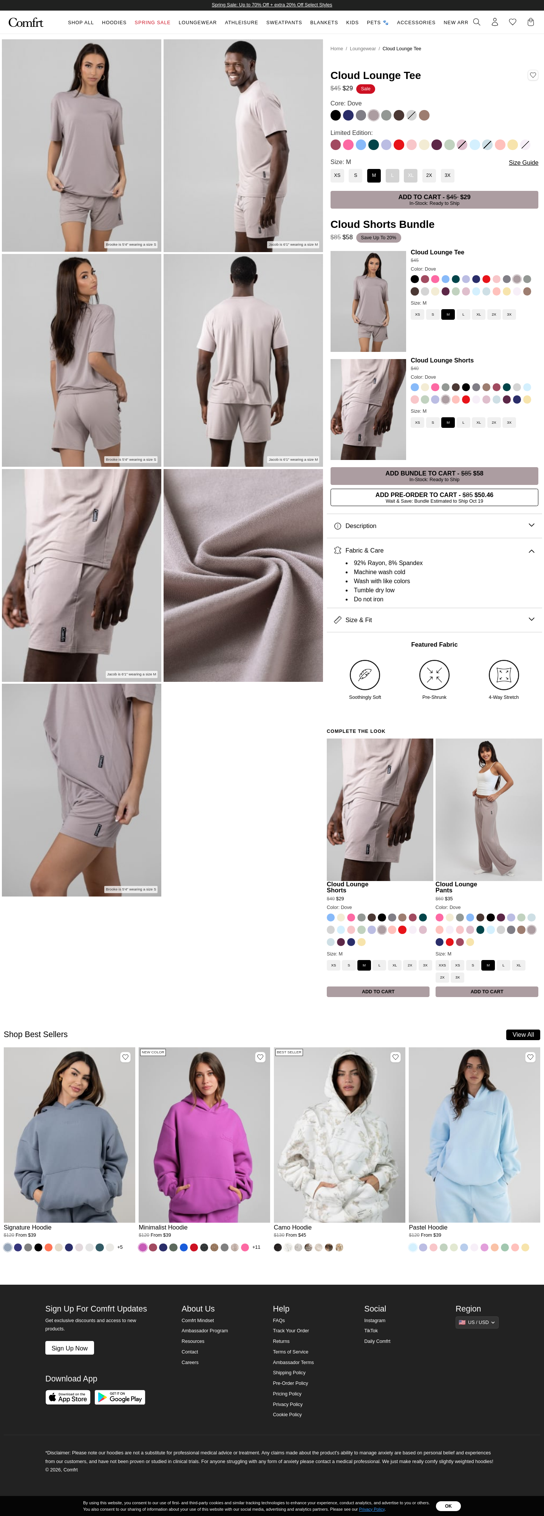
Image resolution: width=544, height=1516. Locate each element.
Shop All (81, 22)
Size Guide (523, 162)
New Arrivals (464, 22)
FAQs (279, 1320)
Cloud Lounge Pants (456, 887)
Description (434, 526)
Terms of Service (290, 1352)
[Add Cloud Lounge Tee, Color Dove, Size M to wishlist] (533, 75)
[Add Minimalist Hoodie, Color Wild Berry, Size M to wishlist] (260, 1057)
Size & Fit (434, 620)
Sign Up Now (69, 1348)
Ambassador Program (205, 1330)
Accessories (416, 22)
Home (337, 48)
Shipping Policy (289, 1372)
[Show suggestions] (477, 1322)
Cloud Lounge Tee (437, 252)
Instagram (374, 1320)
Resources (193, 1341)
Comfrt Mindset (198, 1320)
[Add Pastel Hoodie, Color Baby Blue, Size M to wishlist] (530, 1057)
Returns (281, 1341)
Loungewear (198, 22)
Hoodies (114, 22)
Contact (190, 1352)
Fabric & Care (434, 550)
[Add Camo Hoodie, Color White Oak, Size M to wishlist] (395, 1057)
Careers (190, 1362)
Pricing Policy (287, 1394)
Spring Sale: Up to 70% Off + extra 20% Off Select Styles (272, 5)
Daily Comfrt (377, 1341)
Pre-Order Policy (290, 1383)
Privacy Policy (287, 1404)
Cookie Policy (287, 1414)
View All (523, 1034)
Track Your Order (291, 1330)
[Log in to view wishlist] (512, 22)
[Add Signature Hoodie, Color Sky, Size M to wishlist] (125, 1057)
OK (448, 1506)
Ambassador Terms (293, 1362)
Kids (352, 22)
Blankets (324, 22)
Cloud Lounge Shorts (442, 360)
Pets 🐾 (378, 22)
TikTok (371, 1330)
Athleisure (241, 22)
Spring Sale (153, 22)
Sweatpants (284, 22)
